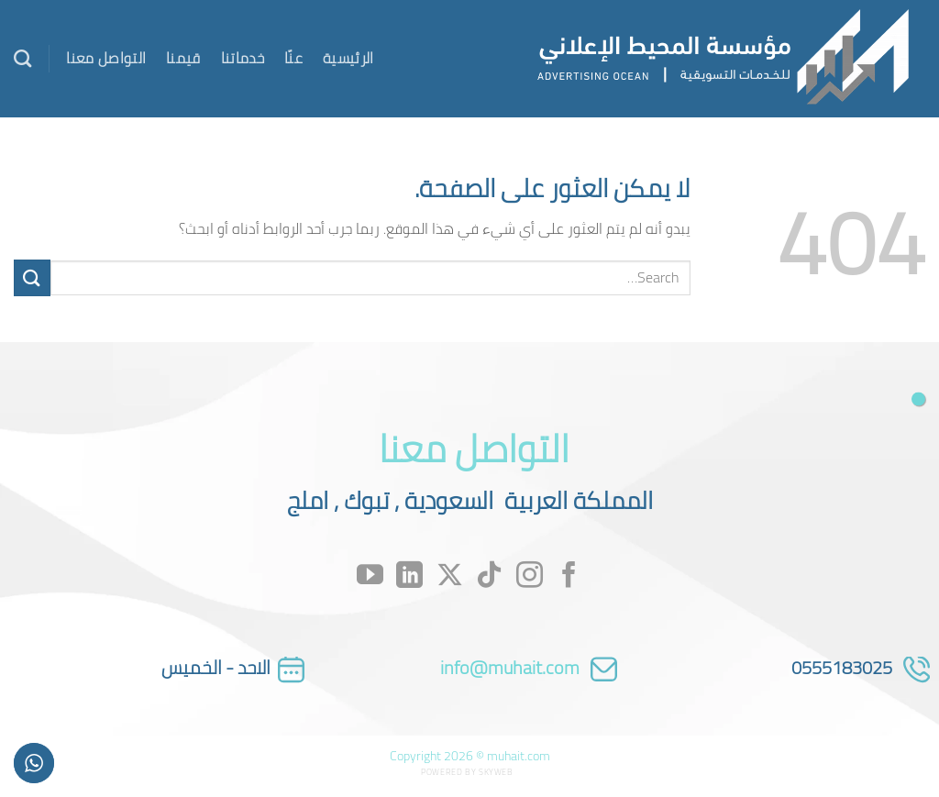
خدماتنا (242, 58)
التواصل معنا (106, 58)
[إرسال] (32, 277)
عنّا (293, 58)
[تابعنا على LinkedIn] (409, 576)
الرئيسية (348, 58)
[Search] (22, 58)
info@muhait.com (510, 667)
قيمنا (183, 58)
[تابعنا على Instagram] (529, 576)
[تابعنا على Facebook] (569, 576)
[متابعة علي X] (449, 576)
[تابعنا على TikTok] (489, 576)
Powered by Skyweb (467, 772)
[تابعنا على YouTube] (370, 576)
